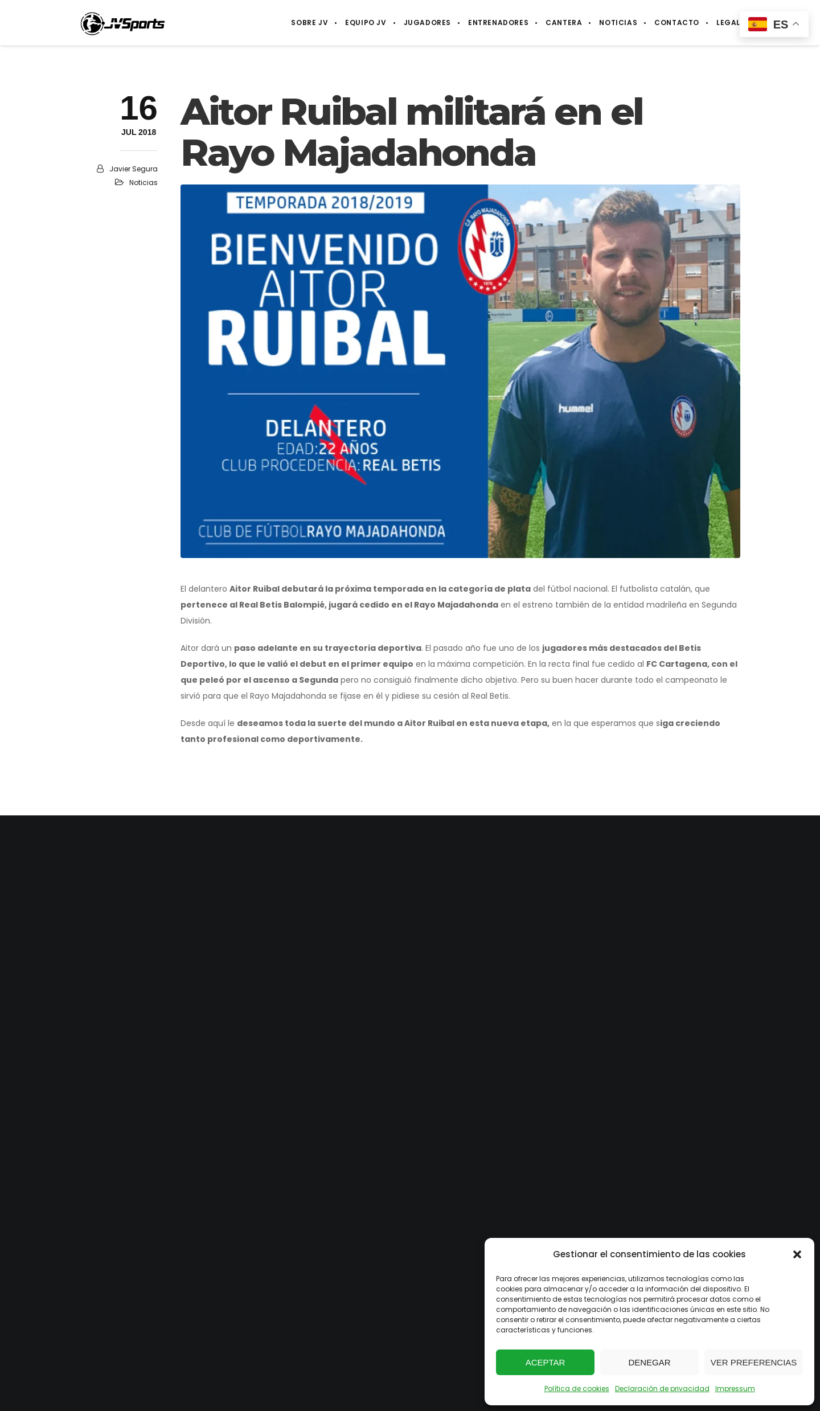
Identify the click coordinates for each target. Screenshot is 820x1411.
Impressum (735, 1388)
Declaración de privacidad (662, 1388)
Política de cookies (576, 1388)
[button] (797, 1254)
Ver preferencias (754, 1362)
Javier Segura (133, 169)
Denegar (649, 1362)
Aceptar (545, 1362)
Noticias (143, 182)
